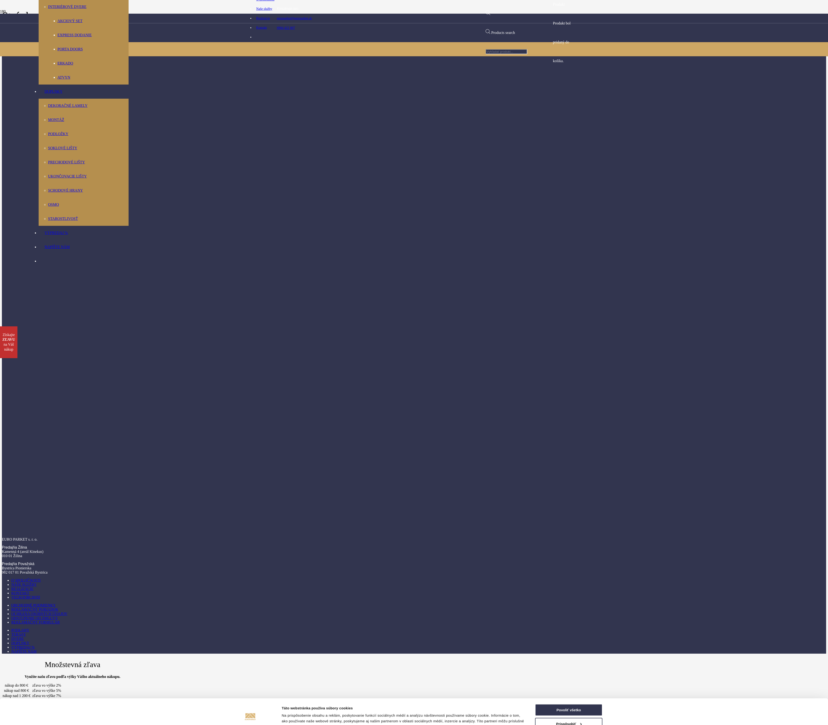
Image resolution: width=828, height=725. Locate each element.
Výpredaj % (23, 647)
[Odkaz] (365, 170)
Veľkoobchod (25, 597)
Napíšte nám (24, 651)
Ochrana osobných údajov (39, 614)
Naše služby (24, 585)
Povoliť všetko (568, 522)
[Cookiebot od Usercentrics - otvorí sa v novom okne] (250, 551)
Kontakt (20, 593)
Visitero (455, 719)
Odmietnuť (569, 549)
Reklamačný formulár (35, 622)
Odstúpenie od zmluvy (34, 618)
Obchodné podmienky (33, 605)
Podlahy (20, 630)
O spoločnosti (26, 580)
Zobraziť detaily (295, 551)
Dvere (17, 639)
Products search (503, 33)
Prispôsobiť (569, 536)
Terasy (18, 634)
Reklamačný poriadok (34, 610)
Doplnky (20, 643)
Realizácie (22, 589)
